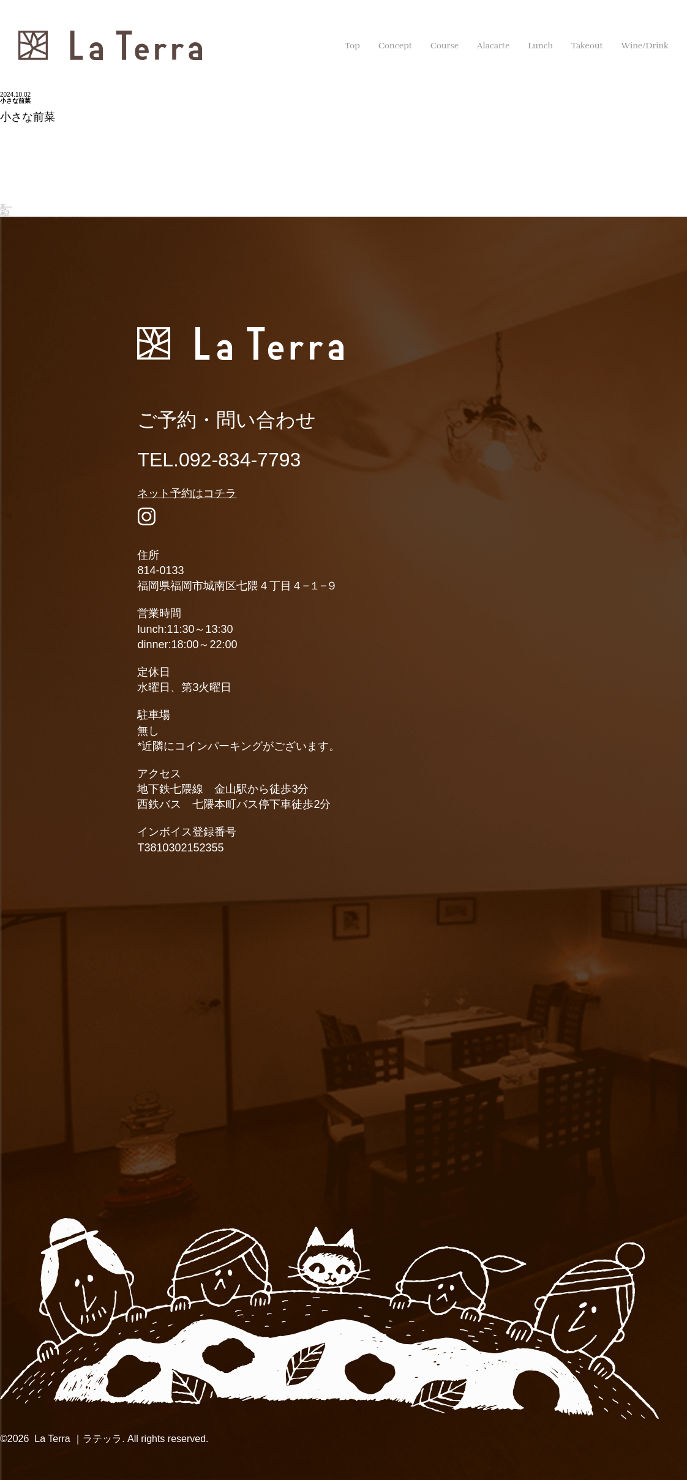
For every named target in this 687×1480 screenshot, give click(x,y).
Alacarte (493, 45)
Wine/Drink (645, 45)
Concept (395, 45)
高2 (5, 213)
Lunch (540, 45)
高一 (6, 207)
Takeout (587, 45)
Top (352, 45)
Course (444, 45)
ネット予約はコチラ (186, 493)
